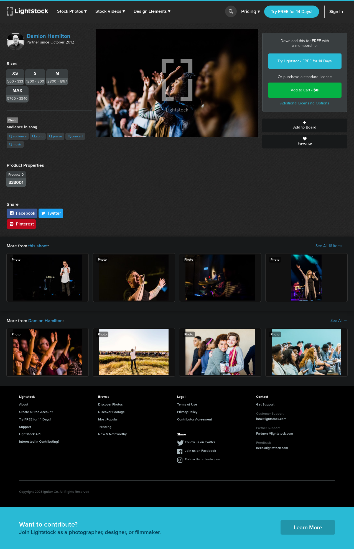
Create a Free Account (36, 411)
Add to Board (305, 125)
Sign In (336, 11)
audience (18, 136)
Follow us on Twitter (200, 442)
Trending (104, 426)
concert (75, 136)
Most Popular (108, 419)
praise (55, 136)
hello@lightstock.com (272, 447)
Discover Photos (110, 404)
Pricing (250, 12)
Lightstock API (29, 434)
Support (25, 426)
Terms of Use (187, 404)
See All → (338, 321)
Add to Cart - (305, 90)
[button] (71, 11)
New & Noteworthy (112, 434)
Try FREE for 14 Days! (291, 11)
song (38, 136)
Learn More (308, 527)
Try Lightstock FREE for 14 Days (304, 61)
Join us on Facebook (200, 450)
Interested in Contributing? (39, 441)
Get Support (265, 404)
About (23, 404)
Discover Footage (111, 411)
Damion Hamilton (48, 36)
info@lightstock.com (271, 418)
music (15, 144)
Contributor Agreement (194, 419)
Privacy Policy (187, 411)
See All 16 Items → (331, 246)
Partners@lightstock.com (274, 433)
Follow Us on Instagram (202, 459)
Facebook (22, 213)
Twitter (51, 213)
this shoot (38, 246)
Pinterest (21, 224)
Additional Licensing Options (304, 103)
